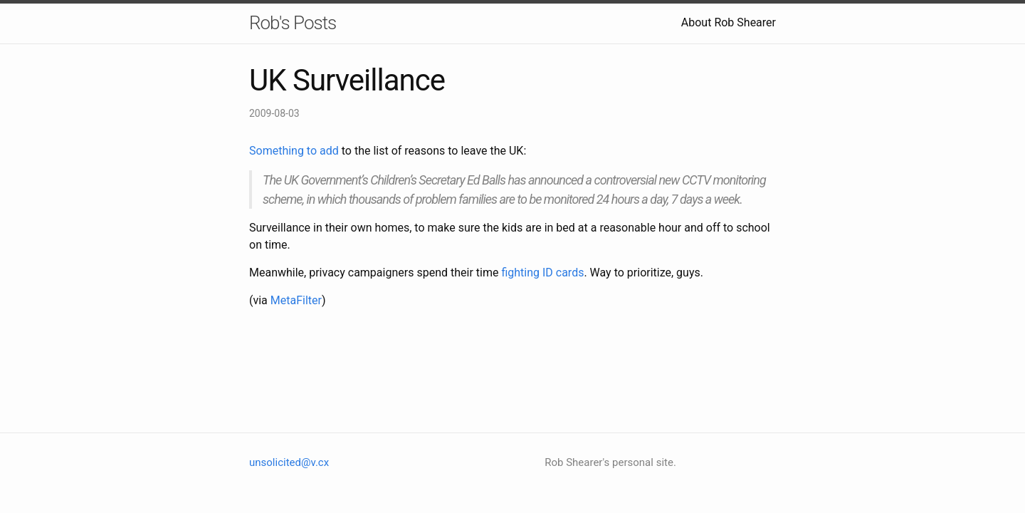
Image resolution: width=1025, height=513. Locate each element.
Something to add (294, 150)
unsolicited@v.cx (289, 462)
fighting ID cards (542, 272)
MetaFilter (296, 300)
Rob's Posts (292, 22)
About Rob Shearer (728, 22)
